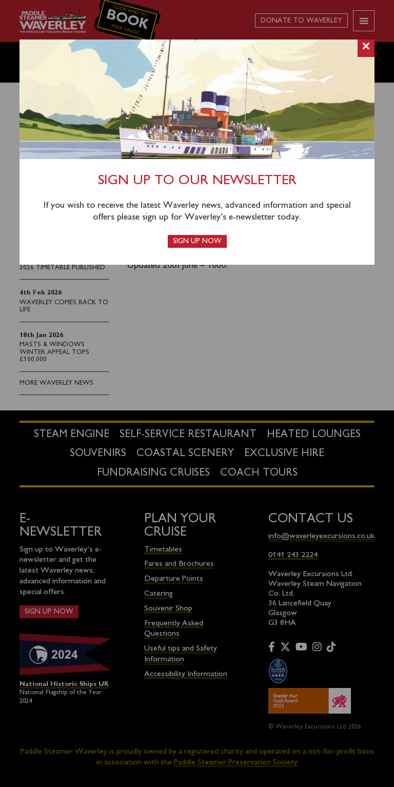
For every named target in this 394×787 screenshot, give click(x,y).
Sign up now (197, 241)
